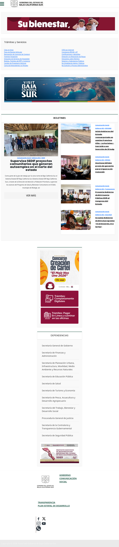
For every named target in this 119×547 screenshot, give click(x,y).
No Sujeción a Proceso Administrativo (75, 65)
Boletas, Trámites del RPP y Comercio (17, 61)
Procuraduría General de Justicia (57, 418)
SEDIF (43, 158)
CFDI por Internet (68, 50)
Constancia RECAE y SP (69, 52)
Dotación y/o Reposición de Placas (74, 57)
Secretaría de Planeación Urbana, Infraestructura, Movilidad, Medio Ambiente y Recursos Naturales (58, 366)
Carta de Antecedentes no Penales (16, 65)
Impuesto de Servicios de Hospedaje (17, 59)
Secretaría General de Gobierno (57, 345)
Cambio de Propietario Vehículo (15, 63)
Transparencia (110, 189)
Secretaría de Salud (51, 383)
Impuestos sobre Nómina (70, 59)
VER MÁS (31, 195)
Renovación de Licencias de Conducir (17, 54)
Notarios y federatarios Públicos (73, 61)
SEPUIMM (108, 128)
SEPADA (107, 160)
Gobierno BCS (36, 158)
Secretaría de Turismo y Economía (58, 390)
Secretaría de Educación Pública (57, 376)
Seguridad (108, 215)
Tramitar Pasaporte (11, 57)
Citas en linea (9, 50)
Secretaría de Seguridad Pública (57, 435)
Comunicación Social (24, 158)
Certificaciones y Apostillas (71, 54)
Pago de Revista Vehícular (13, 52)
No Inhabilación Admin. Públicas (73, 63)
